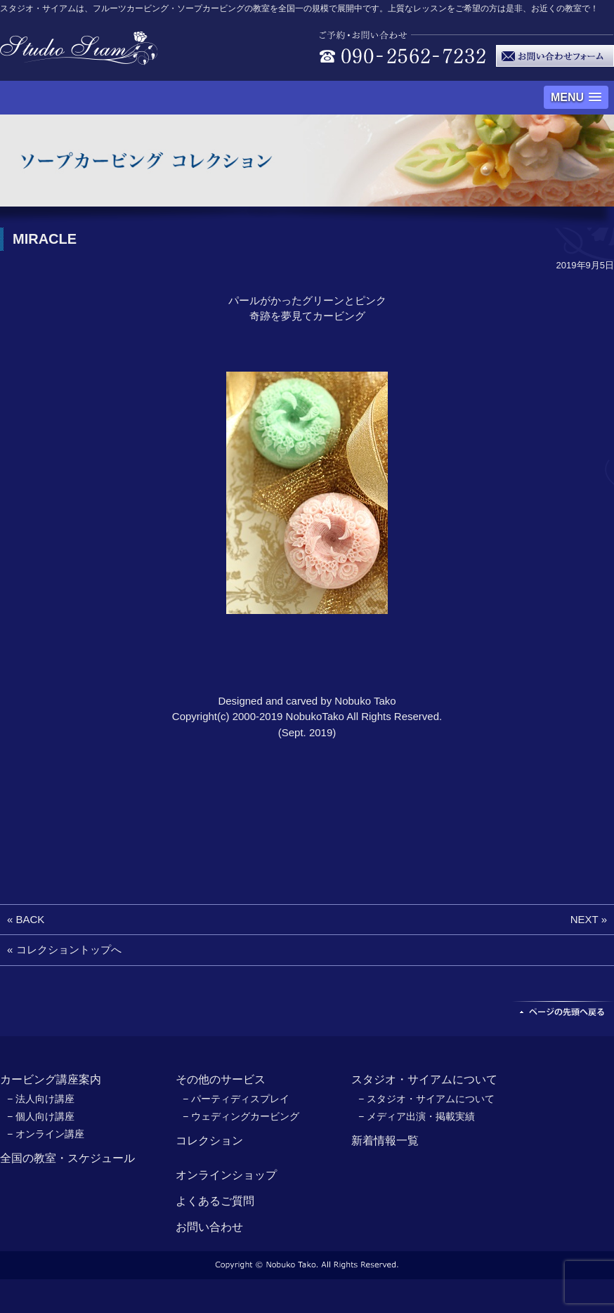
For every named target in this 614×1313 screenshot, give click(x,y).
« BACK (25, 919)
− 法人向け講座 (40, 1098)
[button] (576, 97)
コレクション (209, 1141)
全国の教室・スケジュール (67, 1158)
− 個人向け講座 (40, 1116)
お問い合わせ (209, 1227)
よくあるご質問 (215, 1201)
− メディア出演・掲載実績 (416, 1116)
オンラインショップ (226, 1175)
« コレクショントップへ (64, 949)
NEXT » (588, 919)
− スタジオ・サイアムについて (426, 1098)
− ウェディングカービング (241, 1116)
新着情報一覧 (385, 1141)
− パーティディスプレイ (236, 1098)
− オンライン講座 (45, 1133)
